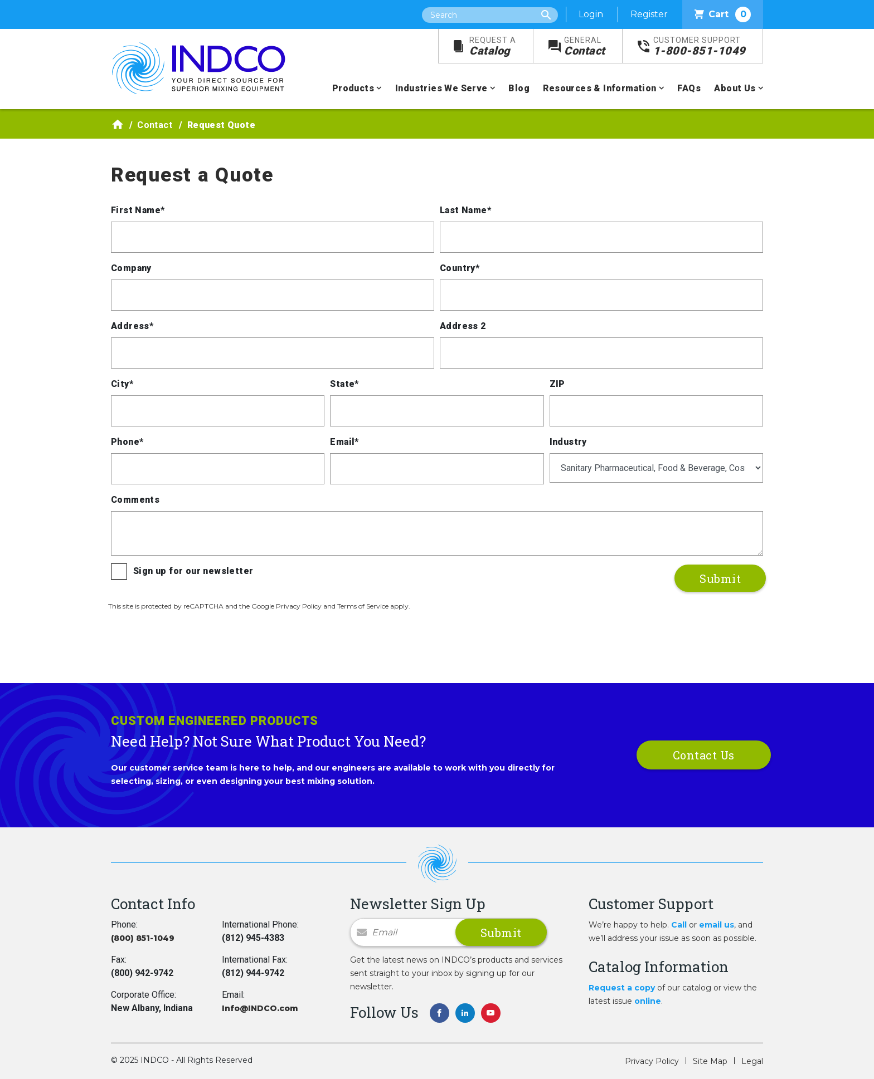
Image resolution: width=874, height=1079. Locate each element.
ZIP (557, 384)
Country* (459, 268)
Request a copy (622, 988)
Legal (752, 1061)
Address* (132, 326)
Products (353, 88)
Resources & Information (599, 88)
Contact (584, 46)
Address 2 (463, 326)
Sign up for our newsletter (193, 571)
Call (679, 925)
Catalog (492, 46)
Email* (344, 441)
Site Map (710, 1061)
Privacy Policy (652, 1061)
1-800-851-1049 (699, 46)
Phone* (127, 441)
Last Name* (465, 210)
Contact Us (704, 755)
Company (131, 268)
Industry (568, 441)
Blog (519, 88)
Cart (723, 14)
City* (122, 384)
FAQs (689, 88)
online (647, 1001)
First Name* (137, 210)
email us (716, 925)
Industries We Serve (441, 88)
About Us (734, 88)
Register (649, 14)
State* (344, 384)
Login (591, 14)
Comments (135, 499)
